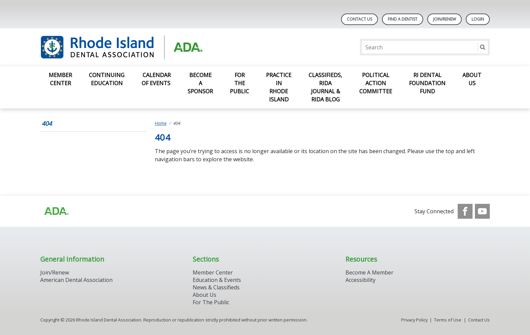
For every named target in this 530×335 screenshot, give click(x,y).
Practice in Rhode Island (278, 87)
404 (47, 123)
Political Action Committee (375, 83)
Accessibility (360, 280)
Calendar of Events (156, 79)
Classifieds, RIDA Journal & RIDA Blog (325, 87)
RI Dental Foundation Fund (427, 83)
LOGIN (478, 19)
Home (161, 123)
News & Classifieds (216, 287)
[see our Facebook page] (465, 211)
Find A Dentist (402, 19)
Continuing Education (106, 79)
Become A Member (369, 272)
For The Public (211, 302)
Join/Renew (444, 19)
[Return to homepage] (127, 47)
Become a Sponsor (200, 83)
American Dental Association (76, 280)
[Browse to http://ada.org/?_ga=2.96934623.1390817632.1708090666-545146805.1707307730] (56, 211)
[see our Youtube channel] (482, 211)
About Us (471, 79)
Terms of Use (447, 320)
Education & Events (217, 280)
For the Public (239, 83)
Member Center (60, 79)
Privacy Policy (414, 320)
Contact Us (359, 19)
